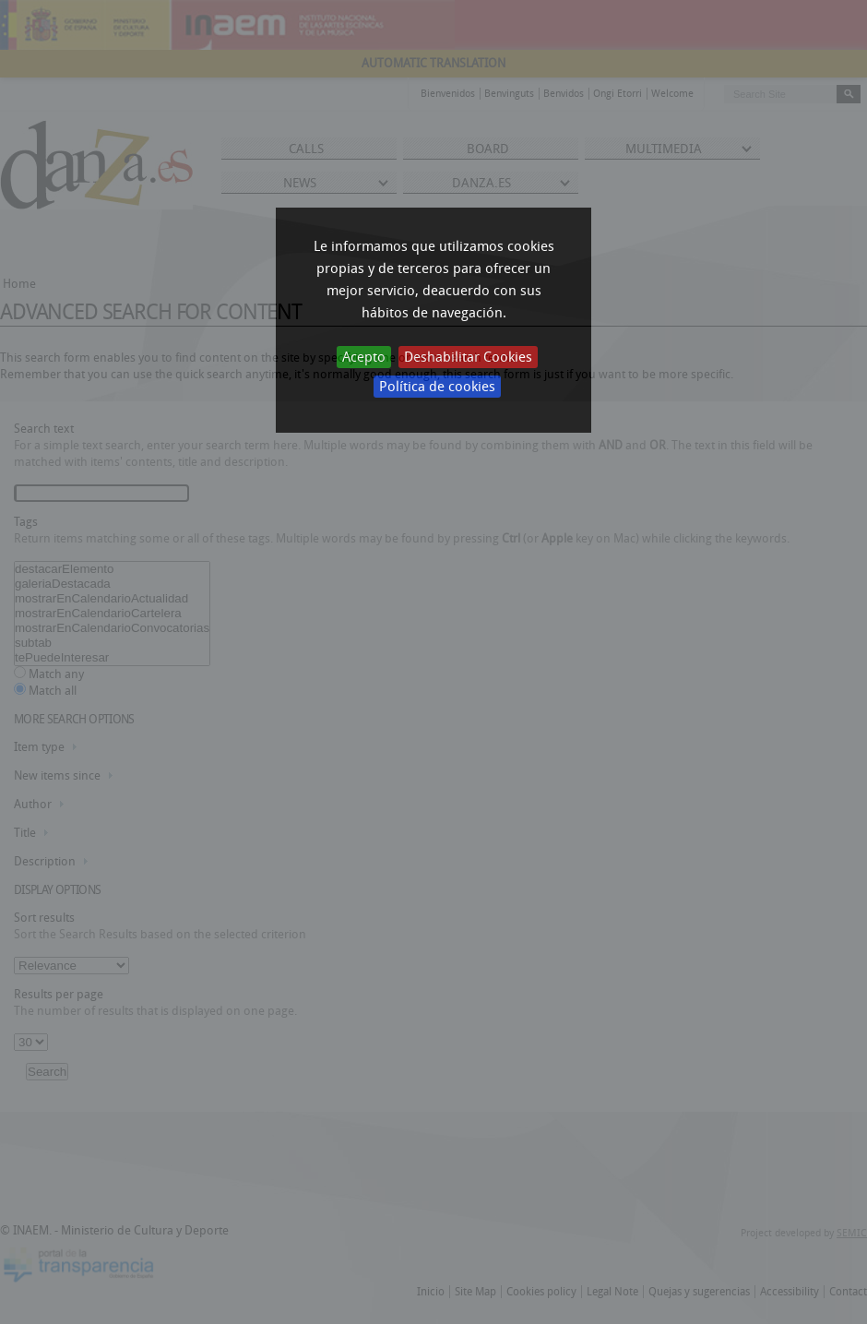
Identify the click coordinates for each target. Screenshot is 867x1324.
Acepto (364, 357)
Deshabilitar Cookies (468, 357)
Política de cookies (437, 386)
